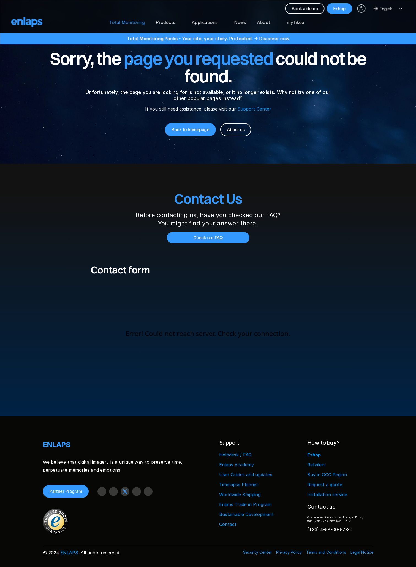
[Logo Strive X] (31, 22)
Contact (227, 524)
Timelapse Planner (238, 484)
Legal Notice (361, 552)
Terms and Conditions (326, 552)
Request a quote (324, 484)
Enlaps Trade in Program (245, 504)
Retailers (316, 464)
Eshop (314, 455)
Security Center (257, 552)
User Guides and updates (245, 474)
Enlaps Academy (236, 464)
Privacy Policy (289, 552)
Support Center (254, 109)
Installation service (327, 494)
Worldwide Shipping (239, 494)
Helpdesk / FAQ (235, 455)
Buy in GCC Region (327, 474)
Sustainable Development (246, 514)
